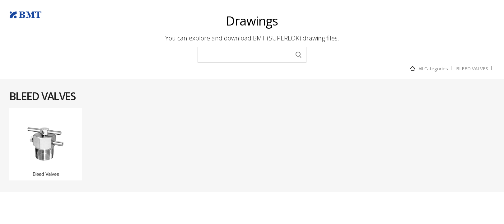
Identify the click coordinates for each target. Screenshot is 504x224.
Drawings (252, 20)
